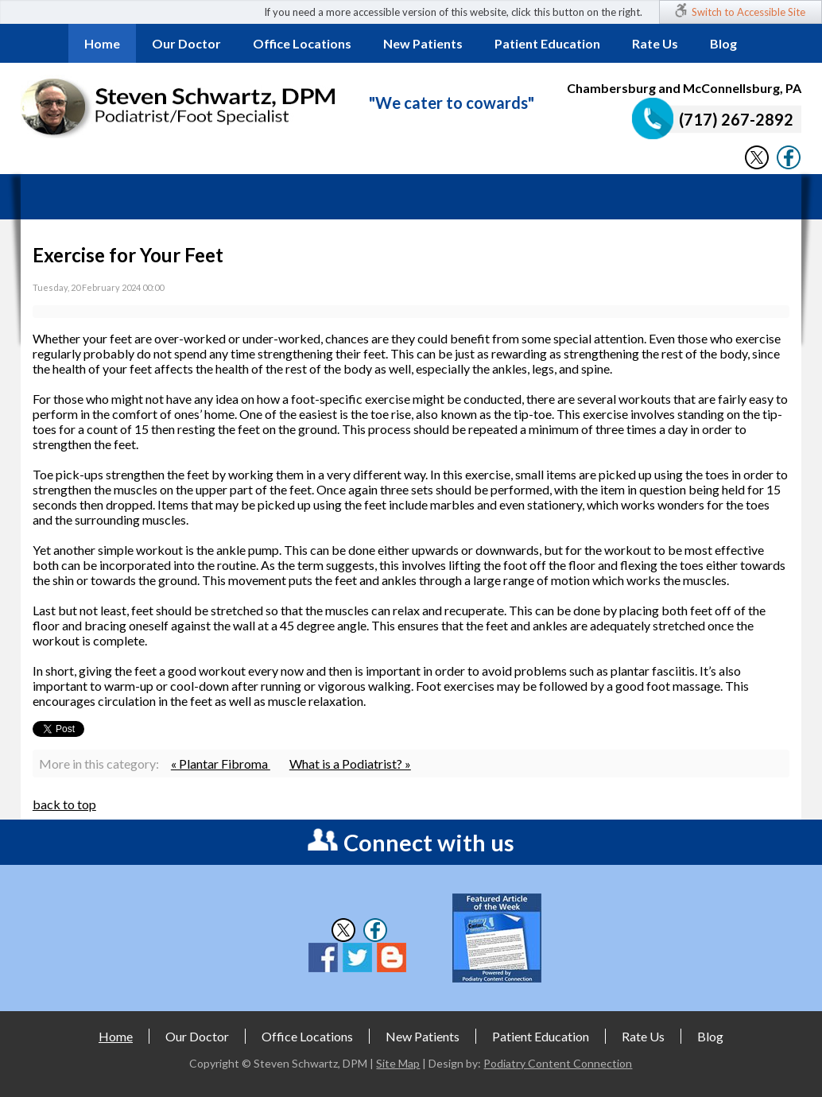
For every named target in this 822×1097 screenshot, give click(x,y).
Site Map (398, 1063)
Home (102, 43)
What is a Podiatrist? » (350, 763)
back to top (64, 804)
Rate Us (655, 43)
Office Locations (302, 43)
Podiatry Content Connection (557, 1063)
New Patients (423, 43)
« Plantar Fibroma (220, 763)
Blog (723, 43)
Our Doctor (186, 43)
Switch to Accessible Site (748, 12)
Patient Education (547, 43)
